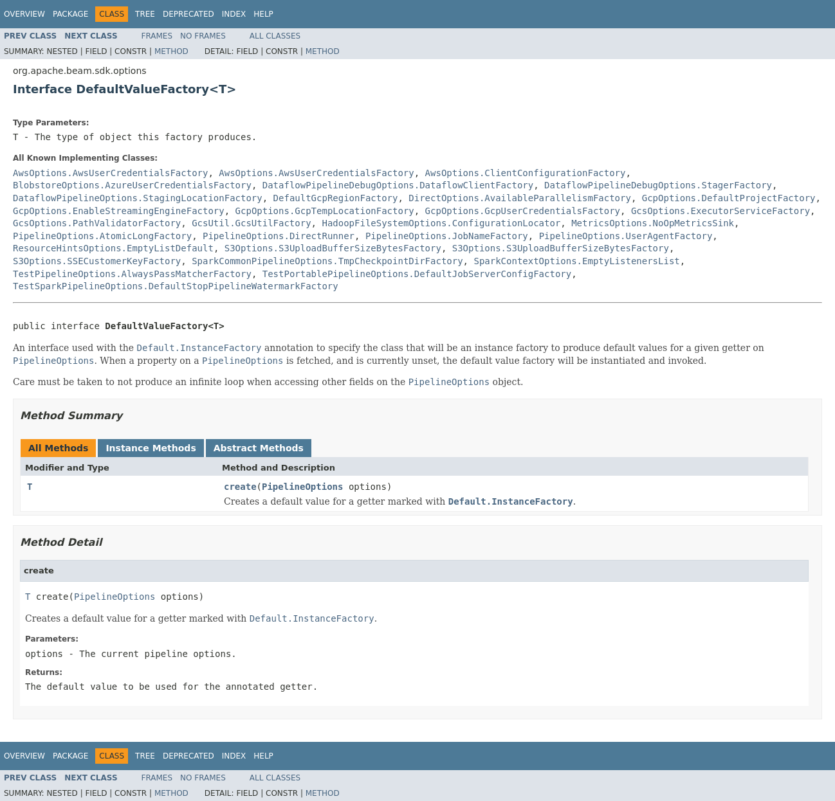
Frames (157, 36)
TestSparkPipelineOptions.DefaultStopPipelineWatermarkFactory (175, 286)
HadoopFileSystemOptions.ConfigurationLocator (441, 223)
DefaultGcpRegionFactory (335, 198)
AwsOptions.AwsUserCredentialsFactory (110, 173)
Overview (24, 14)
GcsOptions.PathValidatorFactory (97, 223)
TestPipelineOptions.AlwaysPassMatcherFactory (132, 274)
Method (171, 51)
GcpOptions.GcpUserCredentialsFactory (522, 211)
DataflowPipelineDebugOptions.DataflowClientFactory (397, 185)
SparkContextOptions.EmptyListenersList (576, 261)
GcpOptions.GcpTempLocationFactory (324, 211)
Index (234, 14)
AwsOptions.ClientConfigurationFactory (525, 173)
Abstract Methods (259, 448)
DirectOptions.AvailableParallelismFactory (519, 198)
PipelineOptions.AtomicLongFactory (102, 236)
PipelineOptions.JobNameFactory (446, 236)
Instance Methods (151, 448)
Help (263, 14)
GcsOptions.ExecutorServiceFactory (720, 211)
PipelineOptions (302, 487)
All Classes (275, 36)
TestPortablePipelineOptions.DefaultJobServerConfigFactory (416, 274)
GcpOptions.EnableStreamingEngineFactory (119, 211)
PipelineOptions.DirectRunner (278, 236)
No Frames (203, 36)
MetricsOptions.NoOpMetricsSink (652, 223)
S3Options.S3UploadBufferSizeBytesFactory (333, 248)
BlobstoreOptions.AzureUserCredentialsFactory (132, 185)
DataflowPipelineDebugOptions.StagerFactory (658, 185)
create (240, 487)
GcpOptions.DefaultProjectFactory (729, 198)
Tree (145, 14)
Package (70, 14)
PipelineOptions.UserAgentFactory (626, 236)
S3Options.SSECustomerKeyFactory (97, 261)
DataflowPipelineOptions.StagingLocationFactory (137, 198)
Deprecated (188, 14)
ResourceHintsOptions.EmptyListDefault (113, 248)
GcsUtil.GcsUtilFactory (251, 223)
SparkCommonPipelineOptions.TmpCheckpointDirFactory (327, 261)
